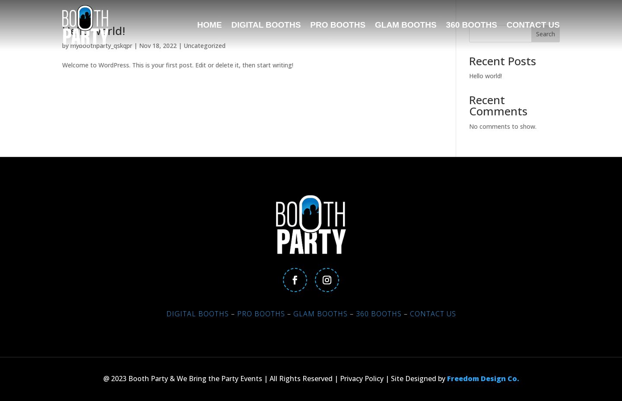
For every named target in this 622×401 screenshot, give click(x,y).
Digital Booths (266, 24)
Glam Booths (406, 24)
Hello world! (485, 76)
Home (209, 24)
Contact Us (533, 24)
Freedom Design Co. (483, 378)
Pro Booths (337, 24)
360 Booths (471, 24)
